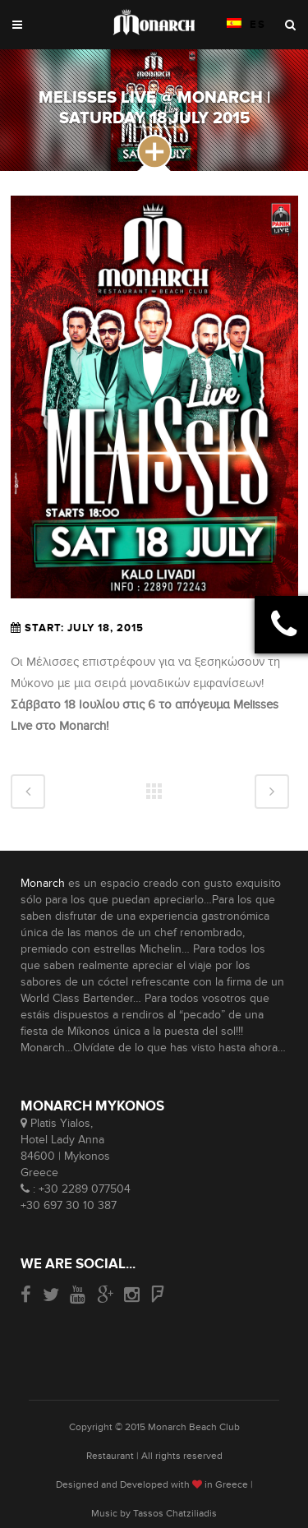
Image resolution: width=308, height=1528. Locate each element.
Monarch (43, 883)
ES (246, 24)
